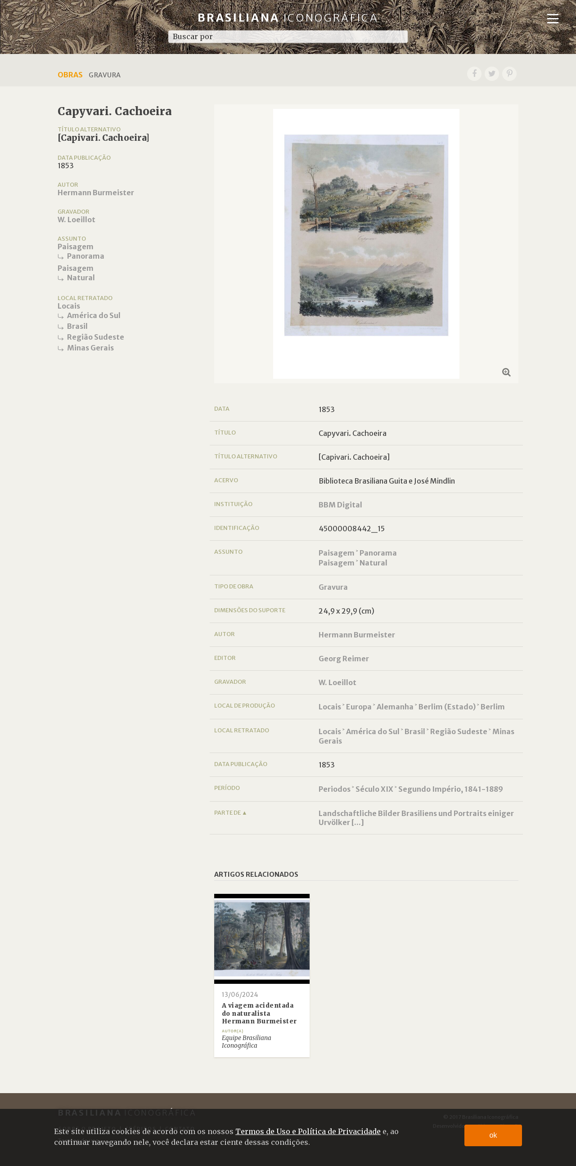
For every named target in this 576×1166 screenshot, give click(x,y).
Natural (81, 277)
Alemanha (395, 706)
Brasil (77, 326)
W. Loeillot (76, 219)
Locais (69, 305)
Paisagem (76, 246)
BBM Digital (340, 504)
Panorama (85, 255)
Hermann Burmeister (96, 192)
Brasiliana (288, 18)
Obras (70, 74)
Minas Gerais (90, 347)
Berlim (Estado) (447, 706)
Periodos (335, 789)
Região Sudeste (95, 336)
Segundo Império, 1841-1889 (450, 789)
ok (493, 1135)
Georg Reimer (344, 658)
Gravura (333, 587)
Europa (359, 706)
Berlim (493, 706)
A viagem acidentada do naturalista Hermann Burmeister (259, 1013)
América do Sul (94, 315)
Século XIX (374, 789)
